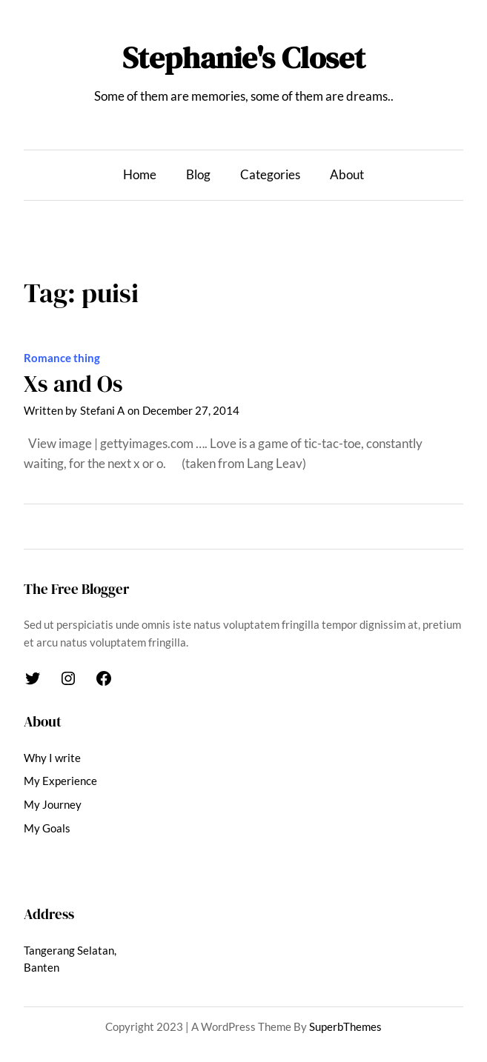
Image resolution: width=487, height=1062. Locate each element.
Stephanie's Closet (243, 58)
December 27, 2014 (190, 410)
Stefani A (102, 410)
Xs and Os (73, 384)
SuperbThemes (345, 1026)
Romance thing (62, 357)
